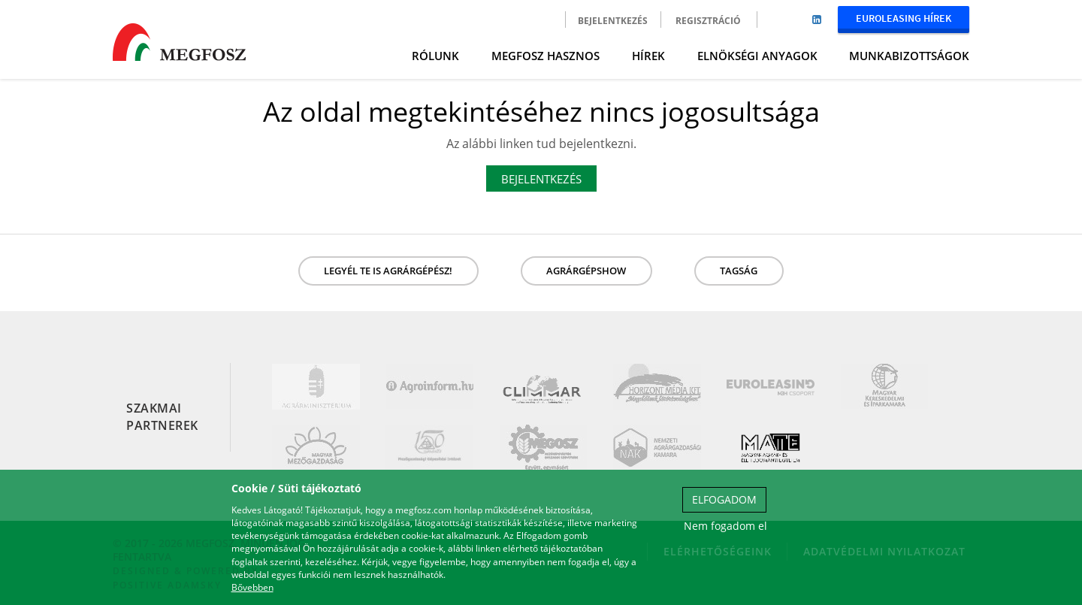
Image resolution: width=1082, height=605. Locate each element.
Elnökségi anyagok (757, 55)
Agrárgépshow (586, 270)
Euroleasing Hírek (903, 18)
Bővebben (252, 587)
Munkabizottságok (909, 55)
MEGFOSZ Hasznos (545, 55)
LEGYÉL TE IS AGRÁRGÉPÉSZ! (388, 270)
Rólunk (435, 55)
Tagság (738, 270)
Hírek (648, 55)
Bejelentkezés (613, 20)
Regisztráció (708, 20)
